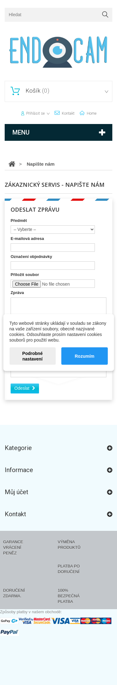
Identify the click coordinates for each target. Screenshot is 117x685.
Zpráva (17, 292)
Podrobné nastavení (32, 356)
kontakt (68, 113)
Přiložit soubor (25, 274)
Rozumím (84, 356)
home (91, 113)
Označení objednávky (31, 256)
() (36, 90)
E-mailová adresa (27, 238)
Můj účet (16, 492)
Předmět (19, 220)
